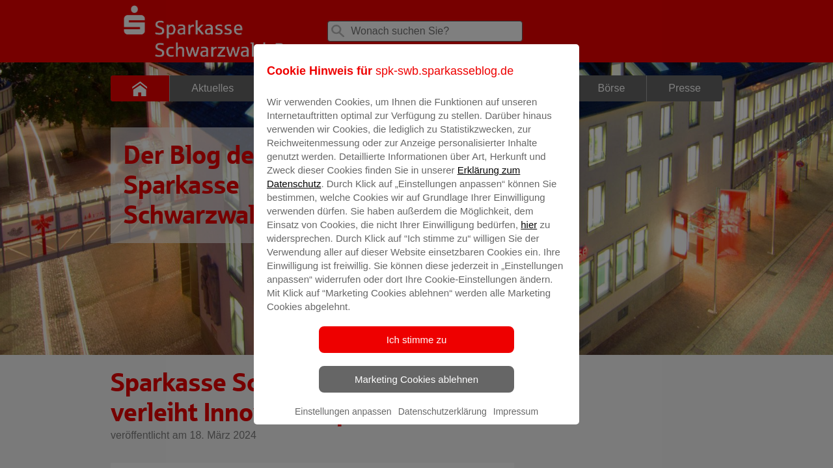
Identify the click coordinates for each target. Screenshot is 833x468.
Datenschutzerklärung (442, 420)
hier (529, 233)
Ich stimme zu (417, 348)
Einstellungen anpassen (343, 420)
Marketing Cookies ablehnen (416, 388)
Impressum (515, 420)
